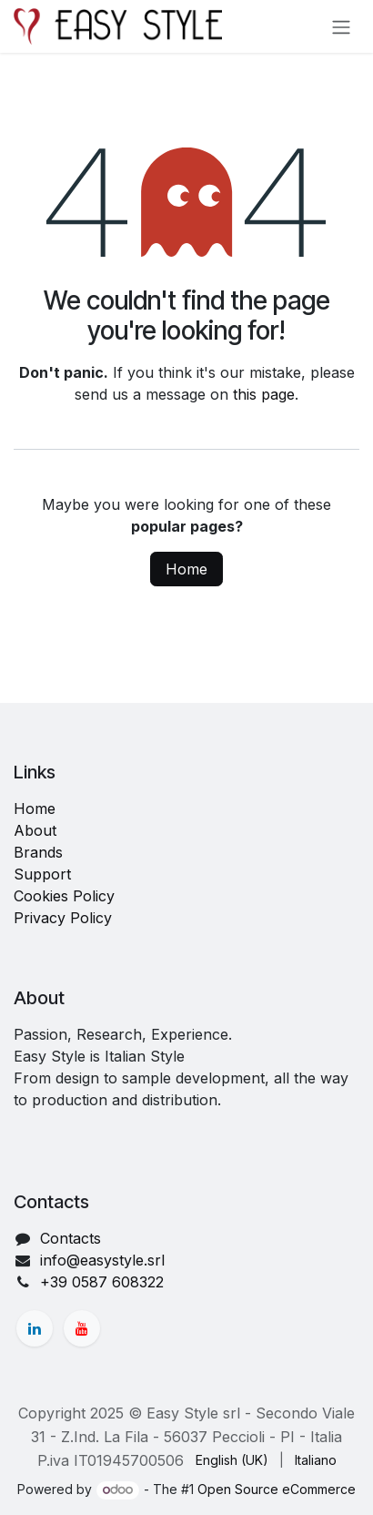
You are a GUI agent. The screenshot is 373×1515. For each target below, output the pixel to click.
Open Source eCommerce (276, 1489)
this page (264, 394)
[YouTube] (82, 1328)
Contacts (70, 1238)
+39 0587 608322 (102, 1282)
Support (42, 874)
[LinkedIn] (34, 1328)
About (35, 830)
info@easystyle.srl (102, 1260)
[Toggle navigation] (341, 26)
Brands (38, 852)
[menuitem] (232, 1460)
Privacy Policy (63, 918)
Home (186, 569)
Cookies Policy (64, 896)
